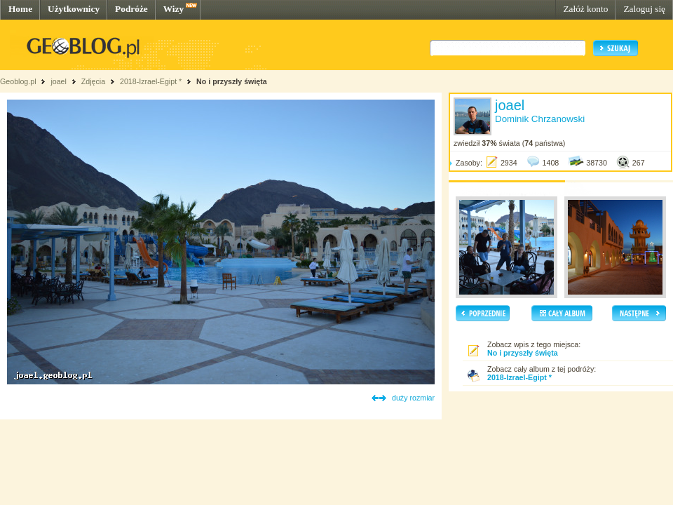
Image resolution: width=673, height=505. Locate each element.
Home (20, 9)
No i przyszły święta (231, 81)
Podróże (131, 9)
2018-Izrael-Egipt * (151, 81)
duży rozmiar (413, 397)
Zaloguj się (644, 9)
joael (58, 81)
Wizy (173, 9)
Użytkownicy (74, 9)
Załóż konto (585, 9)
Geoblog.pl (18, 81)
